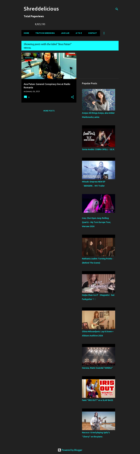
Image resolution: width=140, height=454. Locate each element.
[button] (72, 97)
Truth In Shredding (45, 33)
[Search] (117, 9)
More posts (49, 111)
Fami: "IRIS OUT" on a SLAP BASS (97, 400)
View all (27, 48)
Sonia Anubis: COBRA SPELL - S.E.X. (98, 149)
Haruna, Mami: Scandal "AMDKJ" (97, 368)
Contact (92, 33)
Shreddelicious (41, 9)
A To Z (79, 33)
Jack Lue (65, 33)
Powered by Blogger (70, 450)
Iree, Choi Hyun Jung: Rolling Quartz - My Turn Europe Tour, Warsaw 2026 (96, 222)
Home (26, 33)
